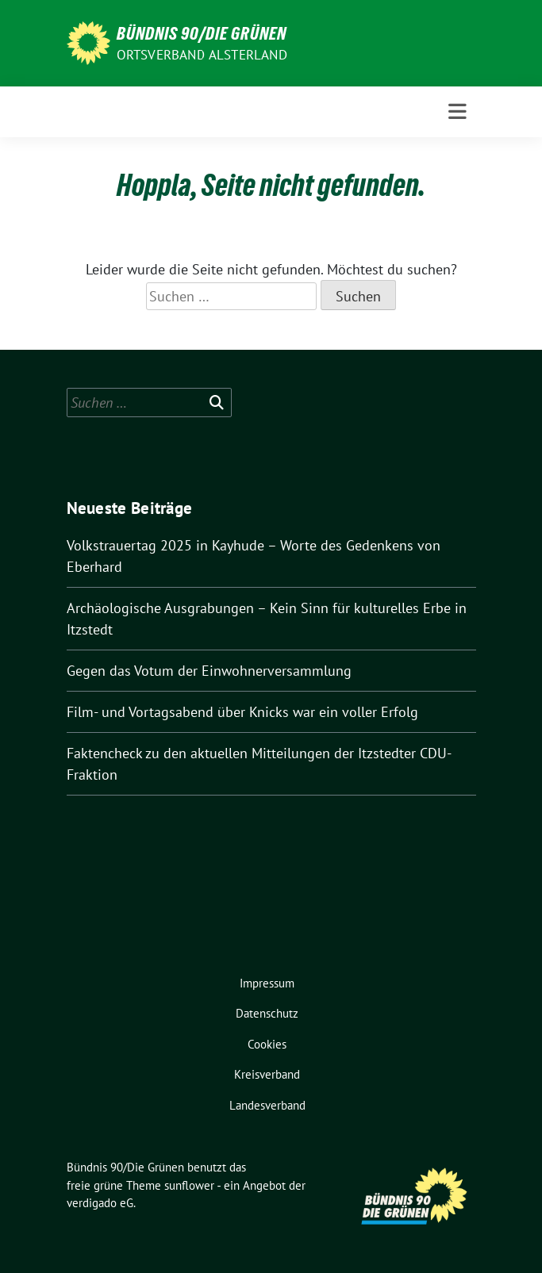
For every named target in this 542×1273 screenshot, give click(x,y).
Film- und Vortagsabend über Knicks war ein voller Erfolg (242, 712)
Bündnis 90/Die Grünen (201, 33)
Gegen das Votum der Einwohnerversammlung (209, 670)
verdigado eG (100, 1202)
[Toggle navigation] (457, 111)
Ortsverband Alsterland (202, 54)
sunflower (189, 1185)
